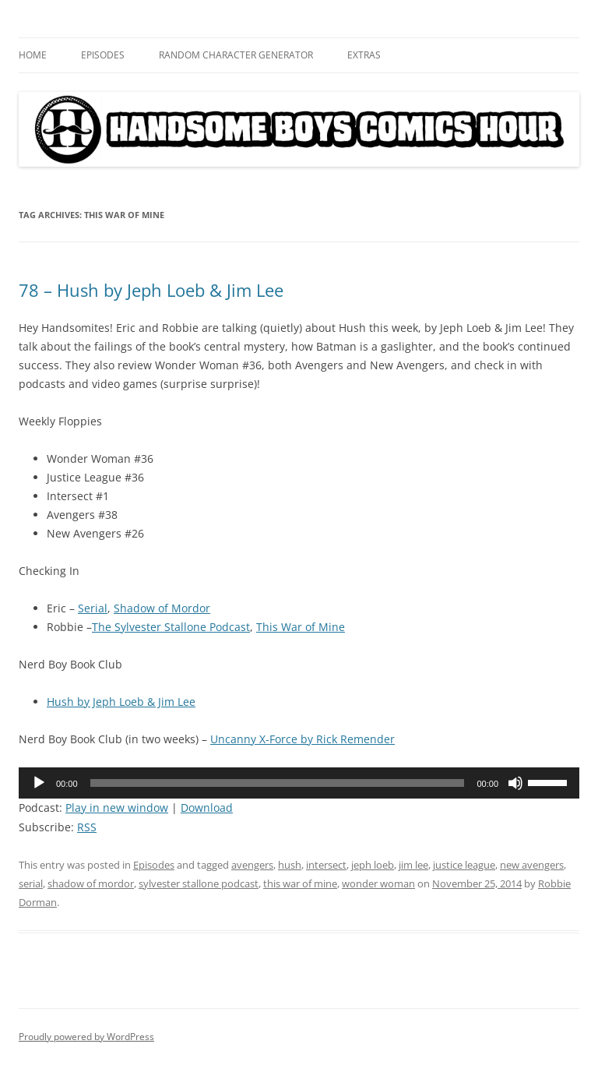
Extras (364, 55)
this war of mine (300, 883)
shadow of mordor (90, 883)
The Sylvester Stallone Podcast (171, 626)
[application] (299, 783)
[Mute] (515, 783)
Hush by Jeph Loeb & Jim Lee (121, 701)
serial (31, 883)
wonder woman (378, 883)
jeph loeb (372, 865)
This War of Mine (300, 626)
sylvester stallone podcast (199, 883)
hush (289, 865)
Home (33, 55)
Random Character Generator (236, 55)
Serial (92, 608)
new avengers (532, 865)
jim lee (413, 865)
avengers (252, 865)
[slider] (277, 783)
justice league (464, 865)
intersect (326, 865)
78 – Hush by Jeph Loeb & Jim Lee (151, 290)
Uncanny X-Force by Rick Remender (302, 739)
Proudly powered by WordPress (86, 1036)
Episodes (103, 55)
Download (207, 807)
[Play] (39, 783)
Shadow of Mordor (162, 608)
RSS (87, 827)
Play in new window (116, 807)
